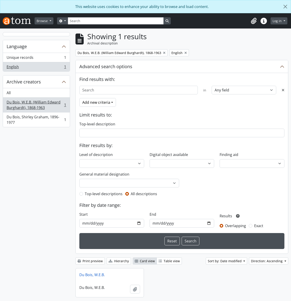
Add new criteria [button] (96, 102)
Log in (278, 21)
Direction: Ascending (267, 261)
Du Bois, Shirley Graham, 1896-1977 (36, 119)
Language (17, 46)
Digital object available (169, 154)
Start (83, 214)
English (36, 67)
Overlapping (235, 225)
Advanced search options (105, 66)
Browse (43, 21)
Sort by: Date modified (225, 261)
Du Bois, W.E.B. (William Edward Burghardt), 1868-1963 (36, 105)
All (9, 92)
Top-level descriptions (104, 193)
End (153, 214)
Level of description (96, 154)
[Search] (116, 20)
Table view (169, 261)
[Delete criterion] (283, 90)
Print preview (90, 261)
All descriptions (144, 193)
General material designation (104, 174)
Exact (258, 225)
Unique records (36, 58)
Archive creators (24, 82)
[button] (254, 21)
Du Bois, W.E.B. (92, 274)
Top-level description (97, 124)
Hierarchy (119, 261)
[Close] (285, 6)
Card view (145, 261)
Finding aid (229, 154)
